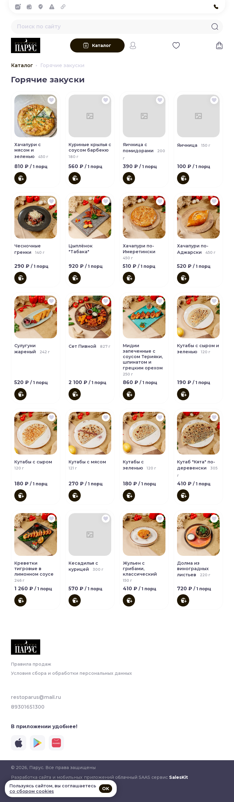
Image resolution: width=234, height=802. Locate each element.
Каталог (22, 69)
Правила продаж (31, 664)
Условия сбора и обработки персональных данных (71, 673)
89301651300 (27, 707)
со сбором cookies (31, 791)
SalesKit (178, 777)
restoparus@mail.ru (36, 697)
